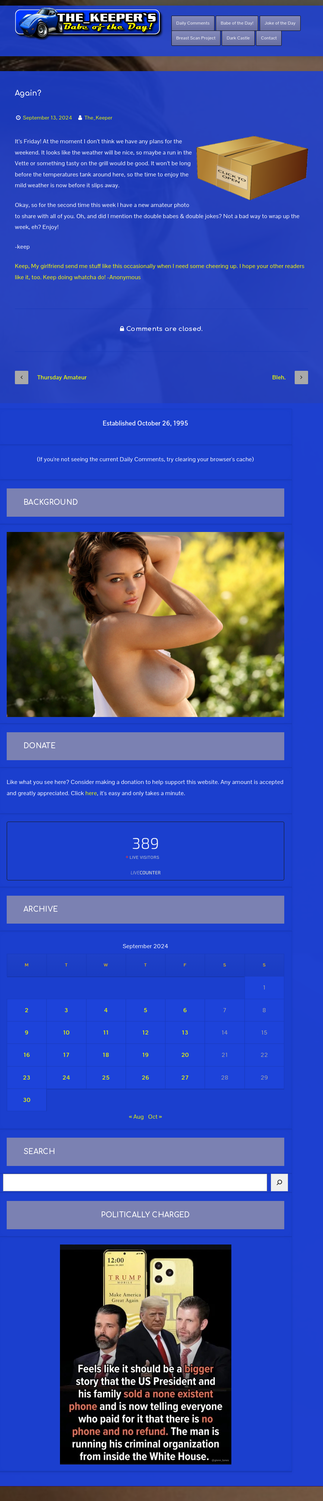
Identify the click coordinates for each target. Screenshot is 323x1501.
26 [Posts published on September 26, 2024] (145, 1077)
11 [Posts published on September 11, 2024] (105, 1032)
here (91, 793)
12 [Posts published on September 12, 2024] (145, 1032)
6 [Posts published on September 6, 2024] (185, 1010)
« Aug (136, 1117)
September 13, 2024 (47, 117)
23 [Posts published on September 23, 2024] (26, 1077)
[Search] (279, 1183)
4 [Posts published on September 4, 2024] (106, 1010)
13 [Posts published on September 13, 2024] (185, 1032)
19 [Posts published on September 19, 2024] (145, 1055)
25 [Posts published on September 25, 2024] (106, 1077)
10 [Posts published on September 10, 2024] (66, 1032)
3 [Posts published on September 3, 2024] (66, 1010)
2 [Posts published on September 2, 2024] (27, 1010)
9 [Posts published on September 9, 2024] (27, 1032)
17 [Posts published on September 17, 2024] (66, 1055)
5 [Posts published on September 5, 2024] (145, 1010)
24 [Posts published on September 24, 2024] (66, 1077)
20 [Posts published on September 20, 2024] (185, 1055)
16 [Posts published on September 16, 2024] (26, 1055)
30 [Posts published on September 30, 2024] (26, 1100)
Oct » (155, 1117)
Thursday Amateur (51, 377)
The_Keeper (99, 117)
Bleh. (290, 377)
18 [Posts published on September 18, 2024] (105, 1055)
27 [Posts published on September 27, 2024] (185, 1077)
